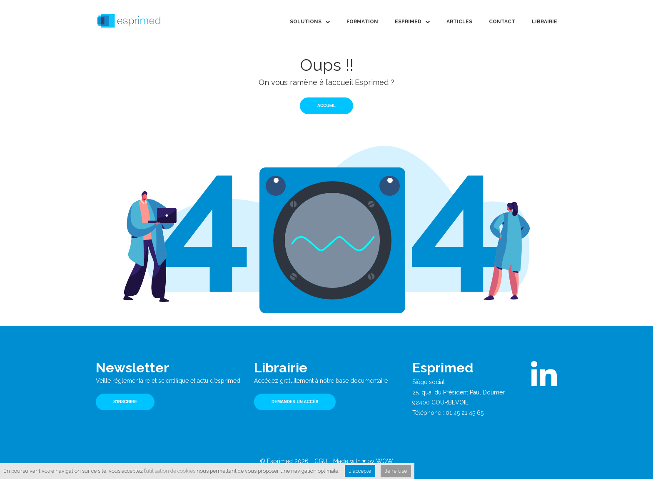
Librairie (544, 22)
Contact (502, 22)
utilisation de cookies (170, 471)
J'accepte (360, 471)
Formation (362, 22)
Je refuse (396, 471)
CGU (320, 461)
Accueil (326, 105)
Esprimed (408, 22)
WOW (384, 461)
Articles (459, 22)
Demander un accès (295, 401)
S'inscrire (125, 401)
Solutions (306, 22)
